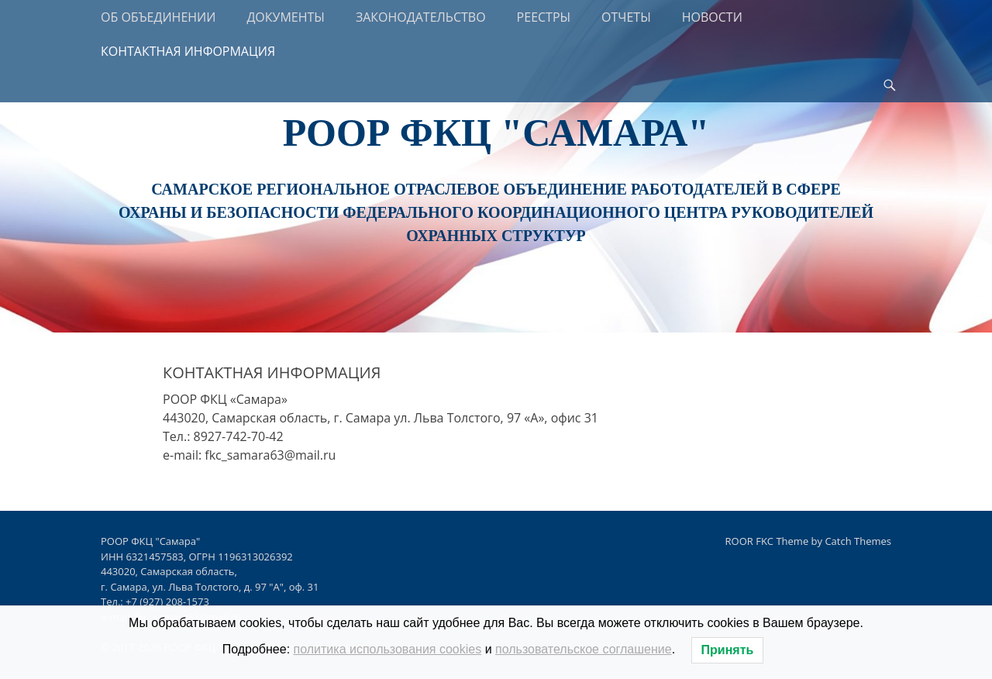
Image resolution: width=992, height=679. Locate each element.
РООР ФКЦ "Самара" (496, 132)
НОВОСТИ (712, 17)
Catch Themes (858, 541)
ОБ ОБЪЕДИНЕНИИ (158, 17)
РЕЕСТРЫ (544, 17)
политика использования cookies (388, 649)
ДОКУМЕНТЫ (285, 17)
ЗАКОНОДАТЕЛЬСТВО (421, 17)
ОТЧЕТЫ (626, 17)
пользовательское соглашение (583, 649)
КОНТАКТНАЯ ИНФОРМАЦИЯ (188, 51)
